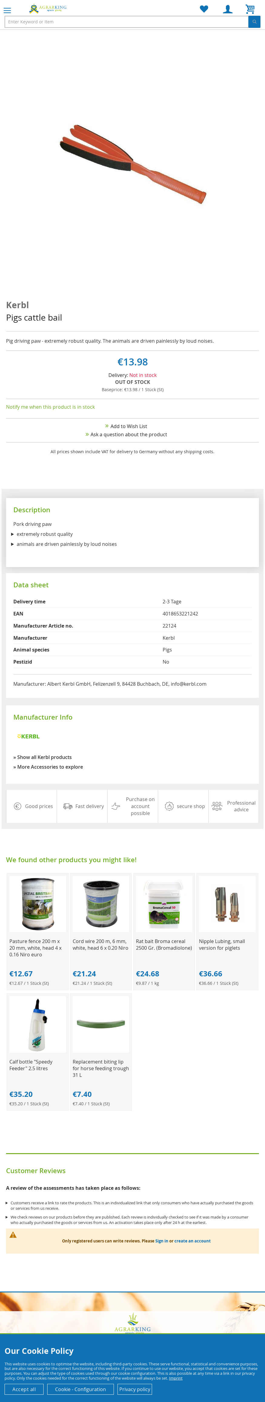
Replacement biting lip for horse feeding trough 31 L (101, 1068)
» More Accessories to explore (48, 767)
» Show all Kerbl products (42, 757)
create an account (192, 1241)
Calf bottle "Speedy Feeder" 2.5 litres (30, 1065)
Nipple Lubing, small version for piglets (222, 944)
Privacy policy (134, 1389)
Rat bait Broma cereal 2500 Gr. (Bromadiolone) (164, 944)
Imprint (176, 1378)
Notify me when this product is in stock (50, 407)
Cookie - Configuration (80, 1389)
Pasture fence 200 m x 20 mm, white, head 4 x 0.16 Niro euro (35, 948)
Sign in (161, 1241)
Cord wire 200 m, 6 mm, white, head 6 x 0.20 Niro (100, 944)
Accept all (24, 1389)
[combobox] (132, 22)
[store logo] (48, 8)
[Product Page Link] (37, 930)
